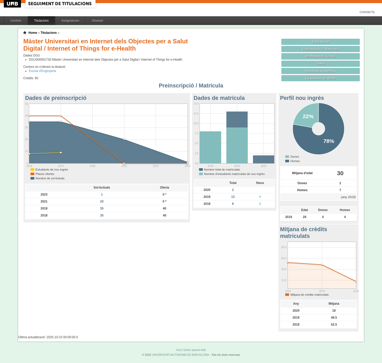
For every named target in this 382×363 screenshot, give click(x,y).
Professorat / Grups (320, 56)
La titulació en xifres (320, 78)
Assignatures (70, 20)
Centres (16, 20)
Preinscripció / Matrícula (320, 49)
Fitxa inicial (320, 42)
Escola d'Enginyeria (42, 71)
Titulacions (41, 20)
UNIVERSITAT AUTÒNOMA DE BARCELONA (180, 354)
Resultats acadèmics (320, 71)
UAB (12, 3)
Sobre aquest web (194, 349)
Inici (178, 349)
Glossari (97, 20)
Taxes (320, 63)
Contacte (367, 12)
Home (32, 33)
